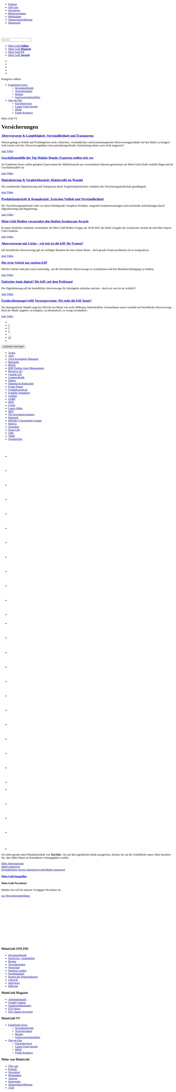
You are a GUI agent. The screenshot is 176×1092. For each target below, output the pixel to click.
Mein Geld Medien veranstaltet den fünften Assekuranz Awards (45, 221)
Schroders (13, 426)
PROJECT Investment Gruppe (25, 420)
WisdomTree (15, 439)
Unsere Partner (13, 346)
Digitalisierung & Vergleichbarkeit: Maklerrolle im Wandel (42, 180)
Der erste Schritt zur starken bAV (24, 262)
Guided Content (17, 1002)
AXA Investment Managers (23, 358)
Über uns (13, 7)
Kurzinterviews (23, 103)
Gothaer (12, 395)
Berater (19, 94)
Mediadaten (14, 16)
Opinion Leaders (17, 970)
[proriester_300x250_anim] (27, 942)
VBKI (11, 436)
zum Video (7, 151)
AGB (11, 1087)
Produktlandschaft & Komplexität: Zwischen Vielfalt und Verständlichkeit (52, 199)
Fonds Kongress (24, 112)
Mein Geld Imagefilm (14, 876)
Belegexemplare (17, 13)
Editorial (13, 986)
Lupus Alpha (15, 408)
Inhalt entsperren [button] (10, 866)
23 (9, 337)
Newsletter (14, 10)
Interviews (14, 982)
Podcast (12, 4)
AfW (11, 355)
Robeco (12, 423)
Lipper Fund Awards (26, 106)
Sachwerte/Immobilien (27, 97)
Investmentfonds (24, 88)
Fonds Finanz (15, 386)
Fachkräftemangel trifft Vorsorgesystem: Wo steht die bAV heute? (46, 300)
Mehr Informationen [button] (12, 863)
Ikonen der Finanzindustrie (23, 976)
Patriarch (13, 417)
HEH (11, 402)
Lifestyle (13, 979)
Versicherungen (23, 91)
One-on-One (15, 100)
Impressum (14, 22)
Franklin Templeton (19, 392)
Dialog (12, 380)
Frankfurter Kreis (18, 84)
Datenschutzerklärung (20, 19)
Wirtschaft (14, 967)
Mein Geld (19, 48)
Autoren (12, 1078)
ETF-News (14, 1008)
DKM (18, 109)
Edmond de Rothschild (21, 383)
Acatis (11, 352)
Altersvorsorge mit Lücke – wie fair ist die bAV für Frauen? (42, 243)
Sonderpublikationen (19, 1005)
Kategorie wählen (11, 79)
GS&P (11, 399)
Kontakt (12, 1069)
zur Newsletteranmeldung (15, 895)
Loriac (11, 405)
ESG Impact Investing (20, 1011)
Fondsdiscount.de (18, 389)
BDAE (12, 365)
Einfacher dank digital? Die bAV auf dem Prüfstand (37, 281)
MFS (11, 411)
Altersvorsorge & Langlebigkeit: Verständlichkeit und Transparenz (47, 135)
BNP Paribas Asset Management (26, 368)
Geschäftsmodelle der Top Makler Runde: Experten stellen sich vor (47, 158)
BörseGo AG (15, 371)
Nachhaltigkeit (16, 973)
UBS (11, 432)
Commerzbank (16, 377)
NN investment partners (21, 414)
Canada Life (15, 374)
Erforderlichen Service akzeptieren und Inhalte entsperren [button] (33, 869)
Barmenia (13, 362)
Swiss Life (14, 429)
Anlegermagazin (17, 999)
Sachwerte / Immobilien (21, 958)
